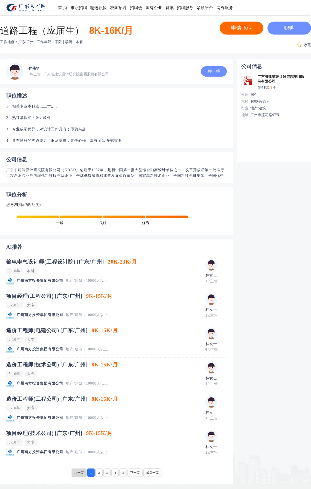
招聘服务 (185, 7)
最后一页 (152, 472)
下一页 (135, 472)
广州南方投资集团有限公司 (40, 281)
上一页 (79, 472)
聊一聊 (214, 71)
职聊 (289, 28)
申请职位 (241, 28)
